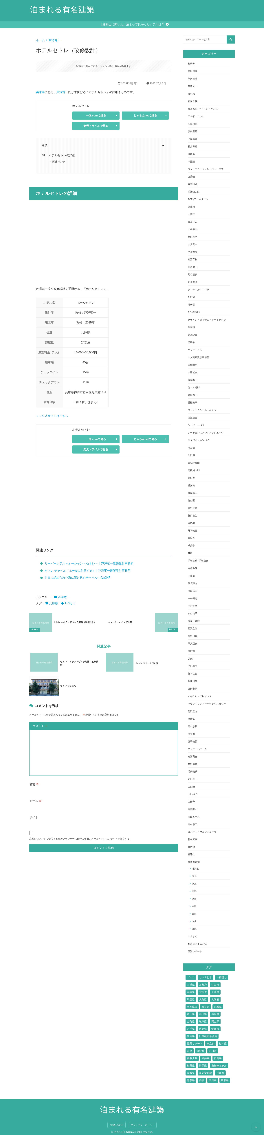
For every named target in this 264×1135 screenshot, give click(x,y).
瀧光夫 (191, 485)
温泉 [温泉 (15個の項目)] (189, 1050)
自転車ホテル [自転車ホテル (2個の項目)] (219, 1065)
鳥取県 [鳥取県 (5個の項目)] (225, 1080)
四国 (194, 914)
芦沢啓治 (192, 78)
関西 (194, 898)
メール (35, 793)
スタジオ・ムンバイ (198, 440)
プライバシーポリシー (143, 1125)
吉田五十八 (194, 816)
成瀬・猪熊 (194, 621)
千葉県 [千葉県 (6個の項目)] (215, 992)
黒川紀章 (192, 334)
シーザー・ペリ (196, 425)
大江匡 (191, 214)
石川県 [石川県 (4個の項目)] (213, 1050)
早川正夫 (192, 643)
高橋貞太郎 (194, 470)
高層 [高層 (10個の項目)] (201, 1080)
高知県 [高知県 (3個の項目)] (213, 1080)
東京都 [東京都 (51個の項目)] (210, 1043)
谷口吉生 (192, 515)
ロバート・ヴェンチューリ (202, 831)
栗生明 (191, 327)
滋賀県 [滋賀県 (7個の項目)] (200, 1050)
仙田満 (191, 455)
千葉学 (191, 545)
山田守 (191, 801)
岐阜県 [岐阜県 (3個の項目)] (203, 1021)
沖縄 (194, 929)
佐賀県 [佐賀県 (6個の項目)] (215, 984)
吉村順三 (192, 824)
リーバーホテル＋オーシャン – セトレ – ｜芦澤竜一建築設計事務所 (89, 563)
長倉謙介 (192, 583)
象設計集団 (194, 462)
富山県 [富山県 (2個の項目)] (191, 1014)
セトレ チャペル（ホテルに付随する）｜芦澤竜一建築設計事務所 (88, 570)
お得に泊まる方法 (197, 943)
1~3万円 (70, 603)
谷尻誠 (191, 523)
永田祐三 (192, 590)
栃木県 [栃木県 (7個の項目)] (223, 1043)
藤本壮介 (192, 673)
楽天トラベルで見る (95, 125)
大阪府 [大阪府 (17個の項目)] (215, 999)
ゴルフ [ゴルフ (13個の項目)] (191, 977)
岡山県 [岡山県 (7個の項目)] (215, 1021)
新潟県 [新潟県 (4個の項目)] (191, 1036)
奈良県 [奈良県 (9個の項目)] (205, 1006)
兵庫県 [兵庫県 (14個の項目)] (191, 992)
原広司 (191, 651)
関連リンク (58, 161)
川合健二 (192, 267)
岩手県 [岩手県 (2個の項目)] (191, 1028)
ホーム (40, 40)
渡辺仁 (191, 854)
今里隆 (191, 161)
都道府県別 (194, 862)
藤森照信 (192, 681)
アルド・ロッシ (196, 116)
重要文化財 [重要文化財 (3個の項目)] (205, 1072)
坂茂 (190, 658)
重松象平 (192, 402)
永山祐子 (192, 613)
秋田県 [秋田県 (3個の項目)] (191, 1065)
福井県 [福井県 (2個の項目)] (205, 1058)
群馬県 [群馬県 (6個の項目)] (203, 1065)
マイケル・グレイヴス (200, 696)
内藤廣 (191, 575)
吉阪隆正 (192, 809)
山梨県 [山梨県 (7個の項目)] (191, 1021)
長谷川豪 (192, 636)
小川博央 (192, 252)
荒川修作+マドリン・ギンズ (203, 108)
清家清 (191, 447)
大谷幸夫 (192, 229)
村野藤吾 (192, 764)
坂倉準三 (192, 380)
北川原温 (192, 282)
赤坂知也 (192, 71)
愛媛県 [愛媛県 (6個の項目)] (215, 1028)
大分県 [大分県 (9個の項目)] (203, 999)
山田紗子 (192, 794)
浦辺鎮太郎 (194, 191)
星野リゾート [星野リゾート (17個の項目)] (194, 1043)
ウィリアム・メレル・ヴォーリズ (205, 169)
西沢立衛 (192, 628)
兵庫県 (40, 92)
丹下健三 (192, 530)
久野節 (191, 297)
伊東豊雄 (192, 131)
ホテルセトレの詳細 (62, 155)
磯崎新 (191, 154)
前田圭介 (192, 711)
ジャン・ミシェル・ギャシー (203, 410)
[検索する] (231, 39)
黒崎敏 (191, 342)
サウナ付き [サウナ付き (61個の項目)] (205, 977)
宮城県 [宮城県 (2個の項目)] (218, 1006)
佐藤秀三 (192, 395)
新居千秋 (192, 101)
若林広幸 (192, 839)
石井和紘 (192, 146)
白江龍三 (192, 417)
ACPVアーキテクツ (198, 199)
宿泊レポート (195, 951)
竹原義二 (192, 493)
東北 (194, 876)
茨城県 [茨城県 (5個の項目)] (191, 1072)
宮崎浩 (191, 718)
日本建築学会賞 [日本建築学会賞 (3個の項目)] (208, 1036)
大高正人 (192, 221)
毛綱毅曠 (192, 771)
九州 (194, 921)
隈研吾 (191, 304)
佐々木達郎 (194, 387)
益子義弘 (192, 741)
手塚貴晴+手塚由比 (198, 560)
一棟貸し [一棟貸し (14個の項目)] (222, 977)
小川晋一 (192, 244)
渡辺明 (191, 847)
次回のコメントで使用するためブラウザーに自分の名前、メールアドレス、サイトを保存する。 (80, 831)
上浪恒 (191, 176)
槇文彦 (191, 734)
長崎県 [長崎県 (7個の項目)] (220, 1072)
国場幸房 (192, 365)
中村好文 (192, 606)
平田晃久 (192, 666)
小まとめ (192, 936)
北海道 (195, 868)
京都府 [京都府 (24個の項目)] (203, 984)
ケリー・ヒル (195, 349)
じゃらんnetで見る (145, 115)
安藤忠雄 (192, 124)
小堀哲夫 (192, 372)
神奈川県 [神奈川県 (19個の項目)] (192, 1058)
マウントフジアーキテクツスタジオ (207, 703)
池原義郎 (192, 139)
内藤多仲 (192, 568)
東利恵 (191, 93)
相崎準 (191, 63)
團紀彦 (191, 538)
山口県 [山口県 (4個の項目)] (203, 1014)
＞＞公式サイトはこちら (52, 416)
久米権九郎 (194, 312)
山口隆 (191, 786)
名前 (34, 776)
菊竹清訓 (192, 274)
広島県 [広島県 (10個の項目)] (203, 1028)
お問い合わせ (116, 1125)
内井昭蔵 (192, 184)
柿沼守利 (192, 259)
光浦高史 (192, 756)
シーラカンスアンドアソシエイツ (205, 432)
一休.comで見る (96, 115)
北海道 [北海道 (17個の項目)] (203, 992)
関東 (194, 883)
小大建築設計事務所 (198, 357)
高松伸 (191, 477)
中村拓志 (192, 598)
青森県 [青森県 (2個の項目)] (191, 1080)
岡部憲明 (192, 236)
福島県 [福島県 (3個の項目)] (218, 1058)
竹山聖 (191, 500)
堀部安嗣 (192, 688)
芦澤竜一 (54, 40)
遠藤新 (191, 206)
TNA (190, 553)
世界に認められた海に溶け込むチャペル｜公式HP (77, 577)
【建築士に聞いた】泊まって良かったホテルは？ (132, 24)
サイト (33, 810)
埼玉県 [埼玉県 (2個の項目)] (191, 999)
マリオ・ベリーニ (197, 749)
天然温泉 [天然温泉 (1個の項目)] (192, 1006)
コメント (40, 718)
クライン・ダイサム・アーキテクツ (207, 319)
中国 (194, 906)
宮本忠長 (192, 726)
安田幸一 (192, 779)
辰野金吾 (192, 508)
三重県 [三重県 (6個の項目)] (191, 984)
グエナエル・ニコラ (198, 289)
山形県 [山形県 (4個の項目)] (215, 1014)
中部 (194, 891)
